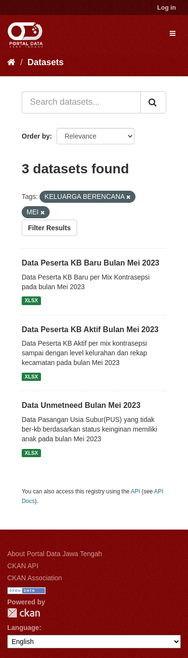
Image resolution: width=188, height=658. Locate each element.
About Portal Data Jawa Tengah (54, 554)
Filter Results (49, 228)
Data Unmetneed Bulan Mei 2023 (81, 405)
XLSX (31, 301)
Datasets (45, 62)
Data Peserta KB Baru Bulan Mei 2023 (90, 263)
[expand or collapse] (172, 33)
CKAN (23, 613)
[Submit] (153, 102)
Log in (166, 7)
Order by (36, 136)
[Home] (11, 62)
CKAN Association (34, 578)
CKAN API (23, 566)
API (135, 491)
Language (23, 627)
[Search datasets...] (81, 102)
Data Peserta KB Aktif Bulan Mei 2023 (90, 329)
